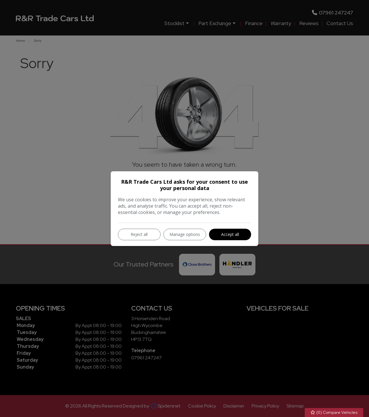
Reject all (139, 234)
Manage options (185, 234)
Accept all (230, 234)
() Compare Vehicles (334, 413)
